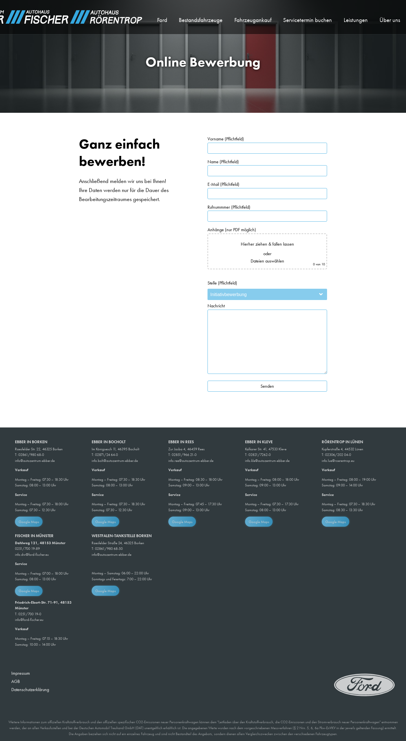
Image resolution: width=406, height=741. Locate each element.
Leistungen (356, 20)
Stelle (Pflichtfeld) (222, 283)
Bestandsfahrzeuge (200, 20)
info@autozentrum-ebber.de (35, 460)
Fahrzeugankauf (253, 20)
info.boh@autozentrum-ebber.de (115, 460)
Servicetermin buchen (307, 20)
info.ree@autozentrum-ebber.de (190, 460)
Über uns (389, 20)
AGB (15, 681)
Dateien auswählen (267, 261)
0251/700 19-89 (27, 548)
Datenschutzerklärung (30, 690)
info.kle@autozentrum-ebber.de (267, 460)
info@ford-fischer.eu (29, 619)
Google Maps (29, 521)
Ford (162, 20)
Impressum (20, 673)
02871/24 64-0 (106, 454)
